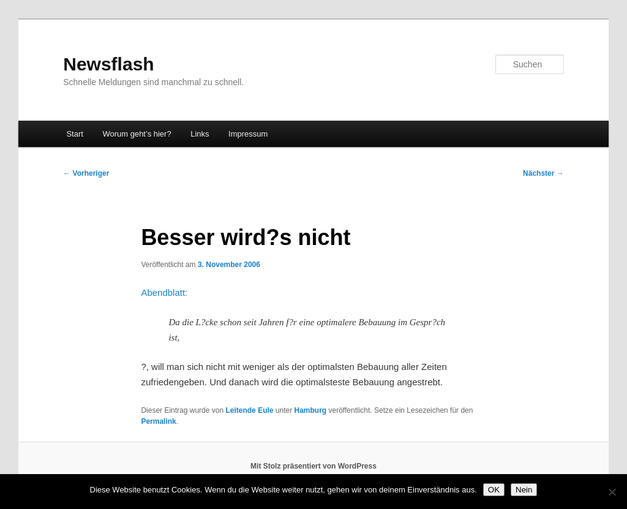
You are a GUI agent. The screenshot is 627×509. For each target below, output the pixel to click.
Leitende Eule (249, 410)
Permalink (158, 421)
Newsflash (108, 64)
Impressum (248, 133)
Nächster (543, 173)
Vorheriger (86, 173)
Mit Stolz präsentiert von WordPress (313, 466)
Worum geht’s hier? (136, 133)
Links (199, 133)
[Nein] (612, 492)
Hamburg (311, 410)
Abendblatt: (164, 292)
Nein (524, 489)
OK (494, 489)
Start (74, 133)
